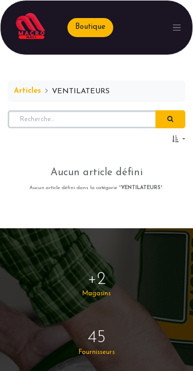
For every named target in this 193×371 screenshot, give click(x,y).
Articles (27, 91)
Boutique (90, 27)
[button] (178, 139)
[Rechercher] (170, 119)
